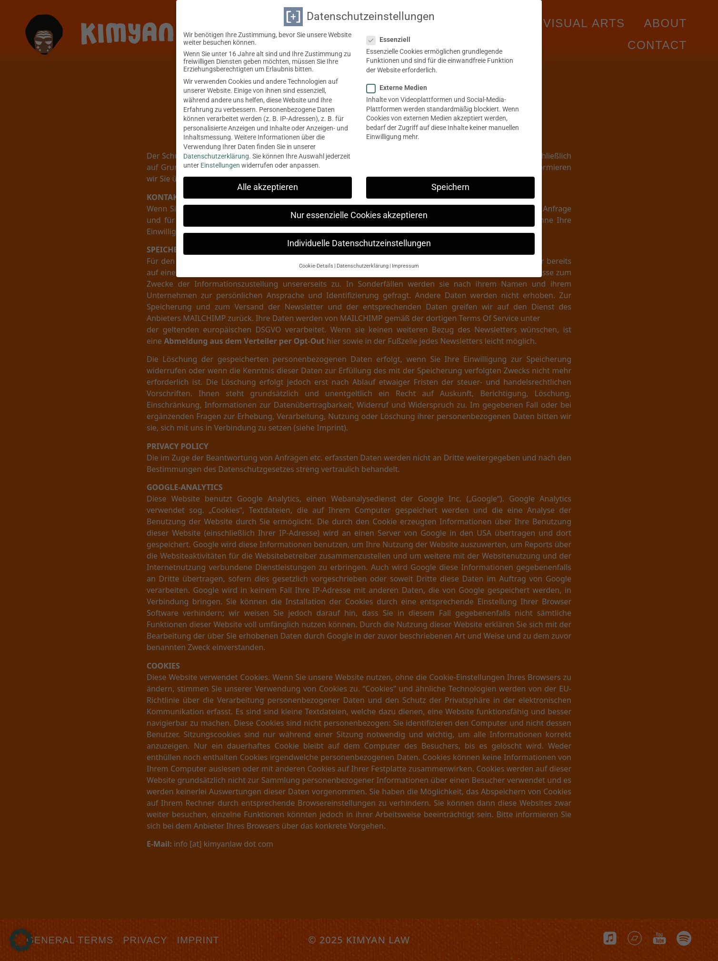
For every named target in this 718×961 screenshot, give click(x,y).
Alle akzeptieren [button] (267, 183)
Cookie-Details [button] (316, 262)
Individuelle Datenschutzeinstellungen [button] (359, 240)
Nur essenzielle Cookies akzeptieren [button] (359, 212)
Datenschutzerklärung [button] (363, 262)
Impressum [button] (405, 262)
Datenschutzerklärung (216, 152)
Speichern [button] (450, 183)
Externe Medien (399, 84)
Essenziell (391, 36)
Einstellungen (220, 161)
